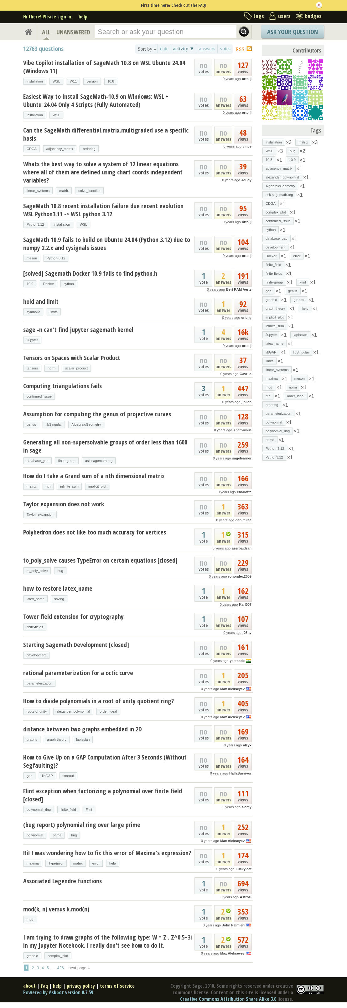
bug (60, 571)
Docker (48, 284)
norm (51, 368)
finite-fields (35, 627)
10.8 (110, 81)
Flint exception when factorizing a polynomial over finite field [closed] (102, 795)
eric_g (246, 317)
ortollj (246, 79)
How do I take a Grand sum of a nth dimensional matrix (94, 476)
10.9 (30, 284)
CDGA (32, 149)
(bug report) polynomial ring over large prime (81, 824)
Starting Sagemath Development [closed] (76, 644)
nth (48, 486)
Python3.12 (35, 224)
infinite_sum (69, 486)
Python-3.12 (56, 258)
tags (258, 16)
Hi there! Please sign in (47, 16)
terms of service (117, 985)
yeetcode (237, 661)
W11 (73, 81)
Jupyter (32, 340)
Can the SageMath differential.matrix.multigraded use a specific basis (106, 134)
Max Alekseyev (232, 689)
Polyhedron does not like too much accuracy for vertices (94, 532)
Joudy (246, 180)
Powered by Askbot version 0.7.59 (58, 992)
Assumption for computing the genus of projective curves (97, 414)
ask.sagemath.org (98, 461)
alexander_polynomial (73, 711)
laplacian (83, 739)
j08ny (247, 632)
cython (69, 284)
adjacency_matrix (59, 149)
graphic (32, 956)
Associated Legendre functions (62, 881)
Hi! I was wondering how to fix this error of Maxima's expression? (107, 853)
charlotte (244, 492)
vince (247, 146)
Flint (89, 809)
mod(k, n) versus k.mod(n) (56, 909)
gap (29, 776)
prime (57, 835)
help (83, 16)
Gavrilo (245, 374)
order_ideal (108, 711)
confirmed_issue (39, 396)
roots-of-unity (37, 711)
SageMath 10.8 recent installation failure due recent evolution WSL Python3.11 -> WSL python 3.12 (103, 210)
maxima (33, 863)
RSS (240, 49)
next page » (79, 967)
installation (35, 81)
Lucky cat (243, 869)
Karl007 (245, 604)
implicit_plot (97, 486)
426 (60, 967)
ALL (46, 32)
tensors (32, 368)
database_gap (38, 461)
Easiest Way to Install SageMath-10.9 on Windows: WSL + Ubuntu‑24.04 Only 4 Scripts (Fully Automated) (95, 100)
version (91, 81)
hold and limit (41, 301)
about (29, 985)
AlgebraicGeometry (86, 424)
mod (30, 919)
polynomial (35, 835)
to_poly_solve (37, 571)
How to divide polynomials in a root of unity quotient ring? (98, 701)
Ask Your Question (292, 32)
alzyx (247, 745)
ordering (89, 149)
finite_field (68, 809)
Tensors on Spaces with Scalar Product (71, 358)
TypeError (56, 863)
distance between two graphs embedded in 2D (82, 729)
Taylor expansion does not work (63, 504)
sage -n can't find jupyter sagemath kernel (78, 329)
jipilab (246, 402)
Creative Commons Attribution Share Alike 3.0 (228, 998)
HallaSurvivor (240, 773)
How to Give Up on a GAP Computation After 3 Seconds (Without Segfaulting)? (105, 761)
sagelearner (241, 458)
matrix (64, 191)
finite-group (66, 461)
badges (313, 16)
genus (31, 424)
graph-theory (56, 739)
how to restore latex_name (57, 588)
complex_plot (58, 956)
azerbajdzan (241, 548)
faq (44, 985)
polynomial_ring (39, 809)
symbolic (33, 312)
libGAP (47, 776)
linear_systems (38, 191)
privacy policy (81, 985)
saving (59, 599)
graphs (32, 739)
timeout (68, 776)
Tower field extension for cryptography (73, 616)
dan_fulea (243, 520)
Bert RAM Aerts (238, 289)
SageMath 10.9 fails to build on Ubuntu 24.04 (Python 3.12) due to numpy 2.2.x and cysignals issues (106, 243)
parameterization (39, 683)
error (96, 863)
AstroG (245, 897)
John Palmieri (233, 925)
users (284, 16)
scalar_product (76, 368)
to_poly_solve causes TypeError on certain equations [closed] (100, 560)
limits (54, 312)
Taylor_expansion (40, 514)
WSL (56, 81)
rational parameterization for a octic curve (78, 673)
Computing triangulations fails (62, 386)
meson (32, 258)
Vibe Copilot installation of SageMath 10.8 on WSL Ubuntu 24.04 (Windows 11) (104, 66)
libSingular (54, 424)
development (36, 655)
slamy (246, 807)
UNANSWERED (73, 32)
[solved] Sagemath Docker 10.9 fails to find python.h (90, 273)
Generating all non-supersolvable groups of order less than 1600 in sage (105, 446)
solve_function (89, 191)
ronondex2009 (239, 576)
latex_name (35, 599)
